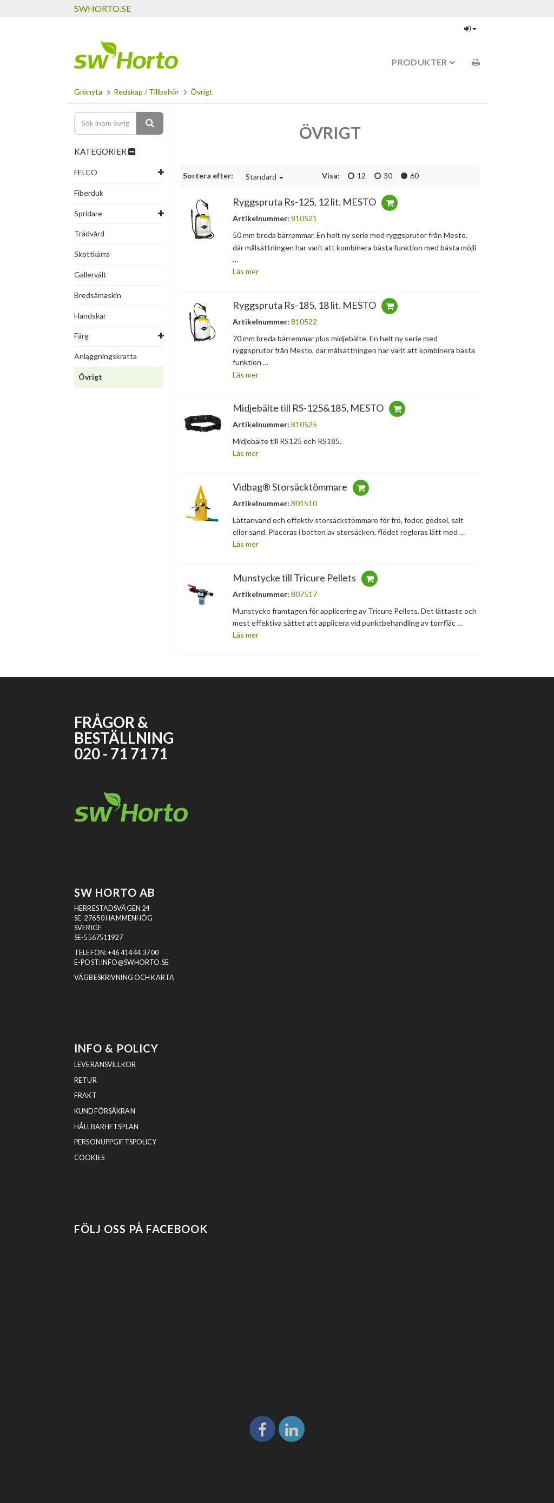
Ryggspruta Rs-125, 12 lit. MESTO (304, 202)
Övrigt (201, 91)
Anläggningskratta (105, 356)
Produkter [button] (423, 62)
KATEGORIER (104, 151)
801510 (304, 503)
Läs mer (246, 271)
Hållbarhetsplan (106, 1127)
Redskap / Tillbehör (146, 91)
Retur (85, 1080)
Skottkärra (92, 254)
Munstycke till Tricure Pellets (294, 578)
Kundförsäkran (104, 1111)
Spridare (88, 213)
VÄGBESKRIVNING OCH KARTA (124, 978)
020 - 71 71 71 (121, 754)
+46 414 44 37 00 (133, 953)
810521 (304, 218)
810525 (304, 424)
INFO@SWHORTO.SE (135, 962)
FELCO (85, 172)
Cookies (89, 1158)
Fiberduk (88, 192)
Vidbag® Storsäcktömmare (290, 487)
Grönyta (88, 91)
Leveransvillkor (105, 1065)
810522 (304, 321)
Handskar (90, 315)
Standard (264, 176)
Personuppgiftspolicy (115, 1142)
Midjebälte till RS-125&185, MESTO (308, 408)
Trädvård (89, 233)
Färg (81, 335)
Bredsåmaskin (97, 295)
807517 (304, 594)
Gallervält (90, 274)
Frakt (85, 1095)
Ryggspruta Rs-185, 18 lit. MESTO (304, 305)
